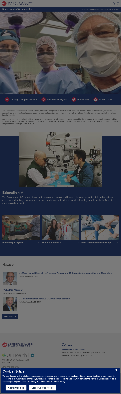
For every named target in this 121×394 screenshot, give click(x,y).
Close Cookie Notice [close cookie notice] (43, 388)
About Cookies (16, 388)
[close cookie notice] (116, 370)
